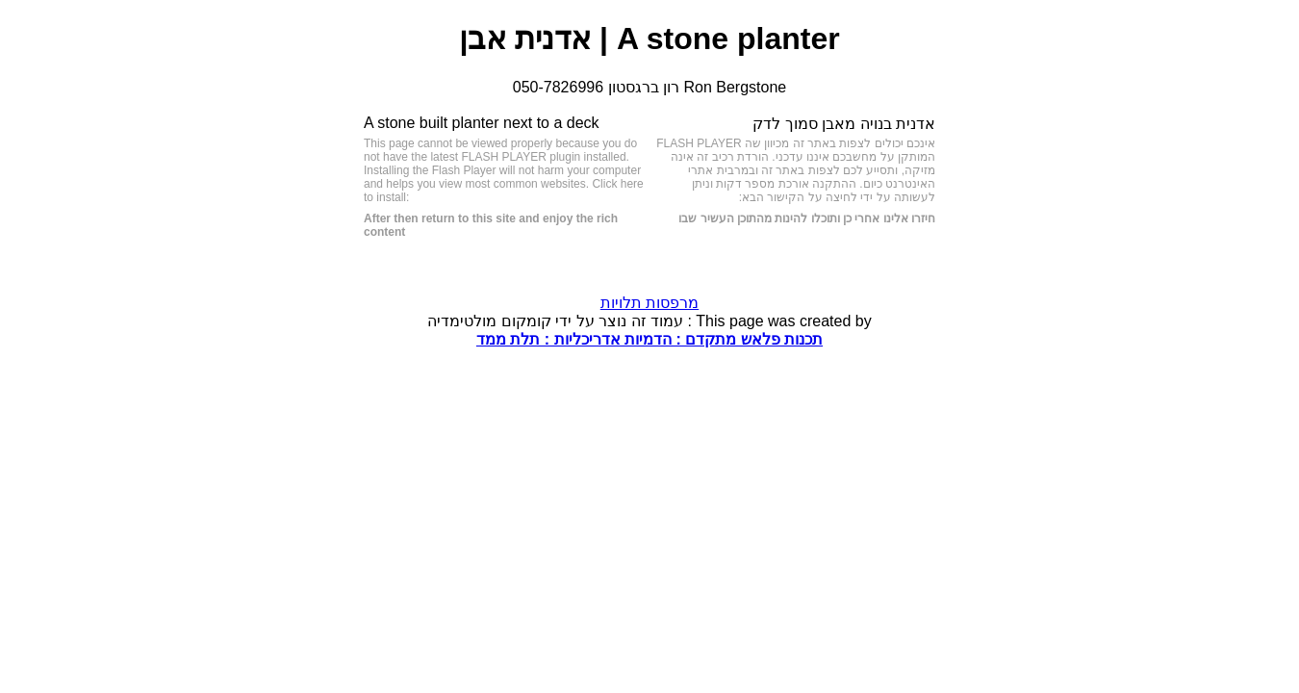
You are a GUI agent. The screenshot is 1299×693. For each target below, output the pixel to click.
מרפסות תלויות (649, 303)
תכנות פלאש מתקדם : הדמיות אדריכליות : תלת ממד (649, 339)
